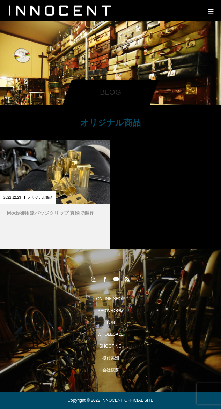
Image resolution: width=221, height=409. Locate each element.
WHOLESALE (110, 334)
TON (110, 322)
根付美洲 (110, 358)
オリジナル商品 (40, 197)
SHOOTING (110, 346)
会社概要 (110, 370)
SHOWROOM (110, 310)
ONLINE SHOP (110, 298)
